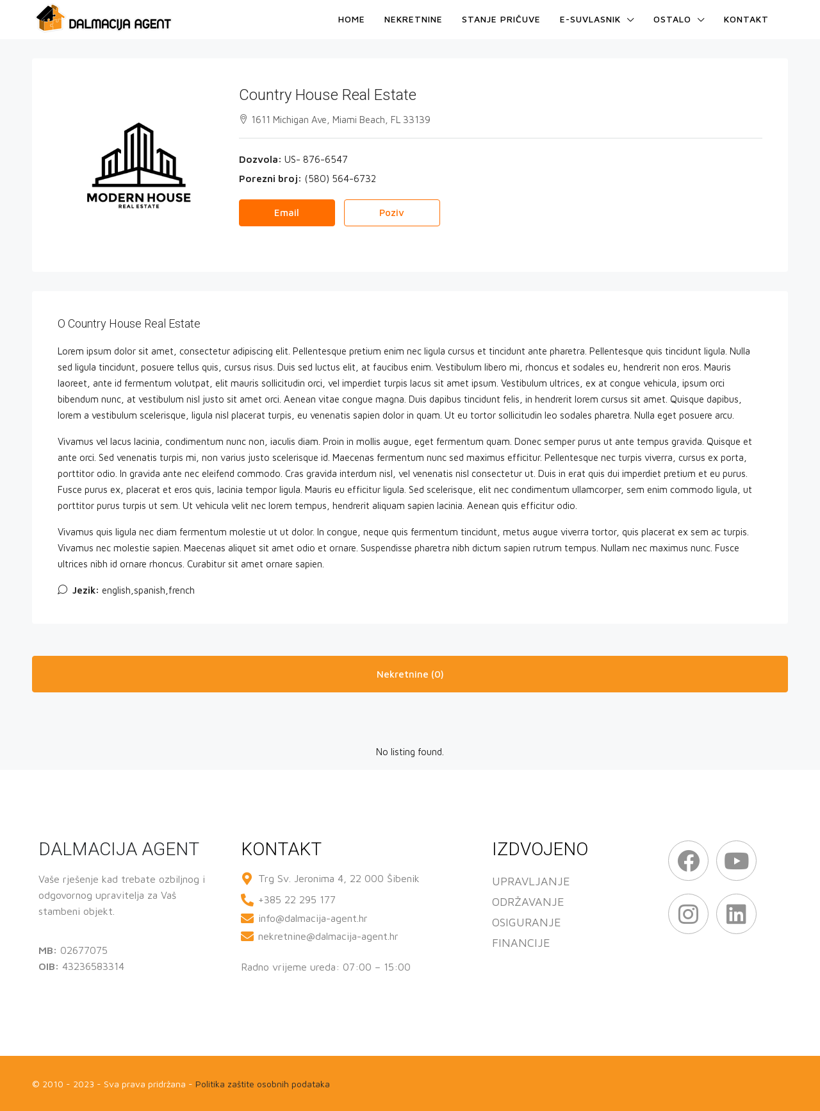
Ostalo (672, 18)
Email (286, 212)
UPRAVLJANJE (531, 881)
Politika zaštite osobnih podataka (262, 1083)
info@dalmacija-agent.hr (313, 918)
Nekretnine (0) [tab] (410, 674)
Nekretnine (413, 18)
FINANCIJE (521, 942)
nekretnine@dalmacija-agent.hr (328, 936)
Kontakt (746, 18)
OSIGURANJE (526, 922)
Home (351, 18)
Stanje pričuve (501, 18)
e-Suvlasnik (590, 18)
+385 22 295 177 (297, 899)
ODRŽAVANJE (528, 901)
